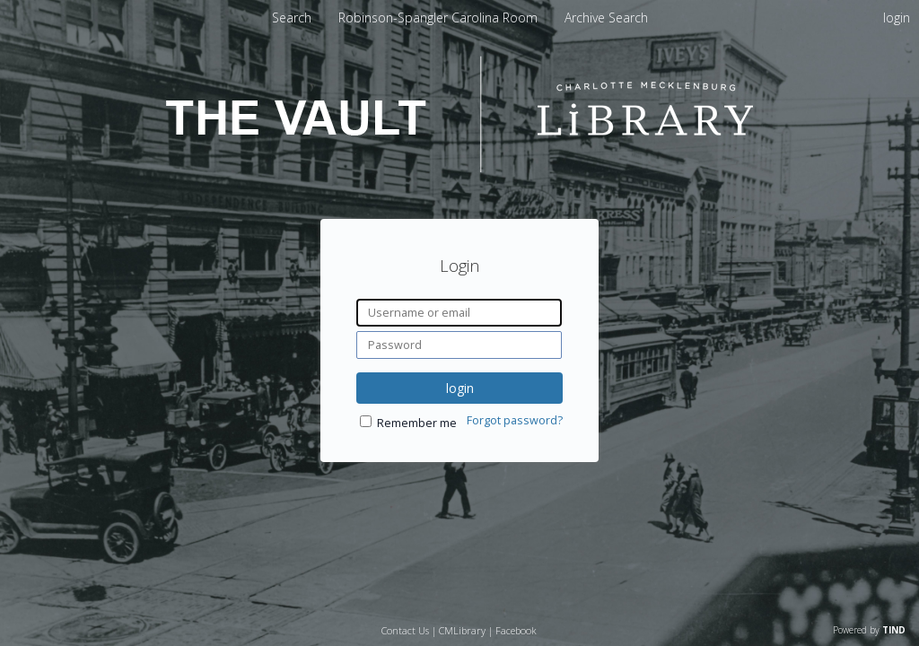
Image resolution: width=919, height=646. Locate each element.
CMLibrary (462, 630)
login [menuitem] (896, 17)
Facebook (516, 630)
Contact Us (405, 630)
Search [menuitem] (291, 17)
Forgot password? (515, 420)
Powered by (869, 630)
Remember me (417, 423)
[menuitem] (440, 17)
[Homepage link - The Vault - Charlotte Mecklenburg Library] (459, 167)
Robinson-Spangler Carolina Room (439, 17)
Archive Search (606, 17)
